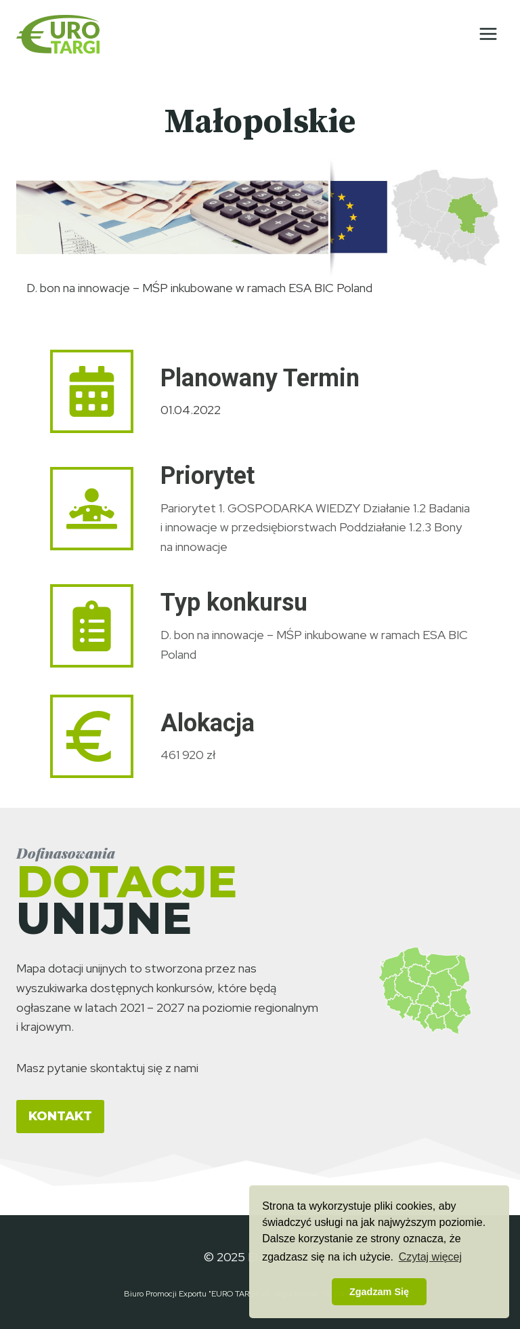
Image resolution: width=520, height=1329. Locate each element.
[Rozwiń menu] (488, 33)
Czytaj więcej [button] (430, 1257)
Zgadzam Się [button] (379, 1291)
